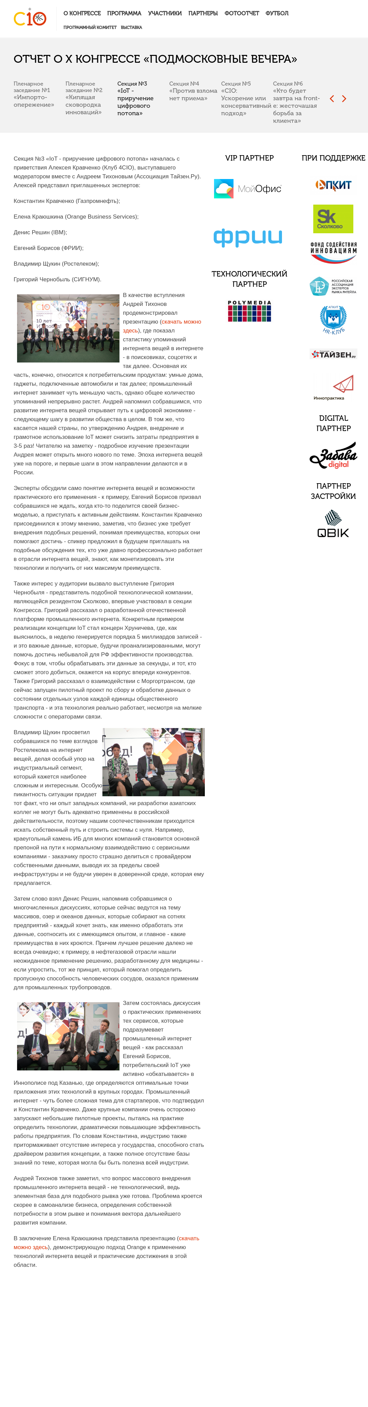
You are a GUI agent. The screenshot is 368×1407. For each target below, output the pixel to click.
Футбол (277, 13)
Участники (165, 13)
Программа (124, 13)
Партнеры (203, 13)
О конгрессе (82, 13)
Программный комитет (90, 27)
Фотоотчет (242, 13)
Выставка (131, 27)
